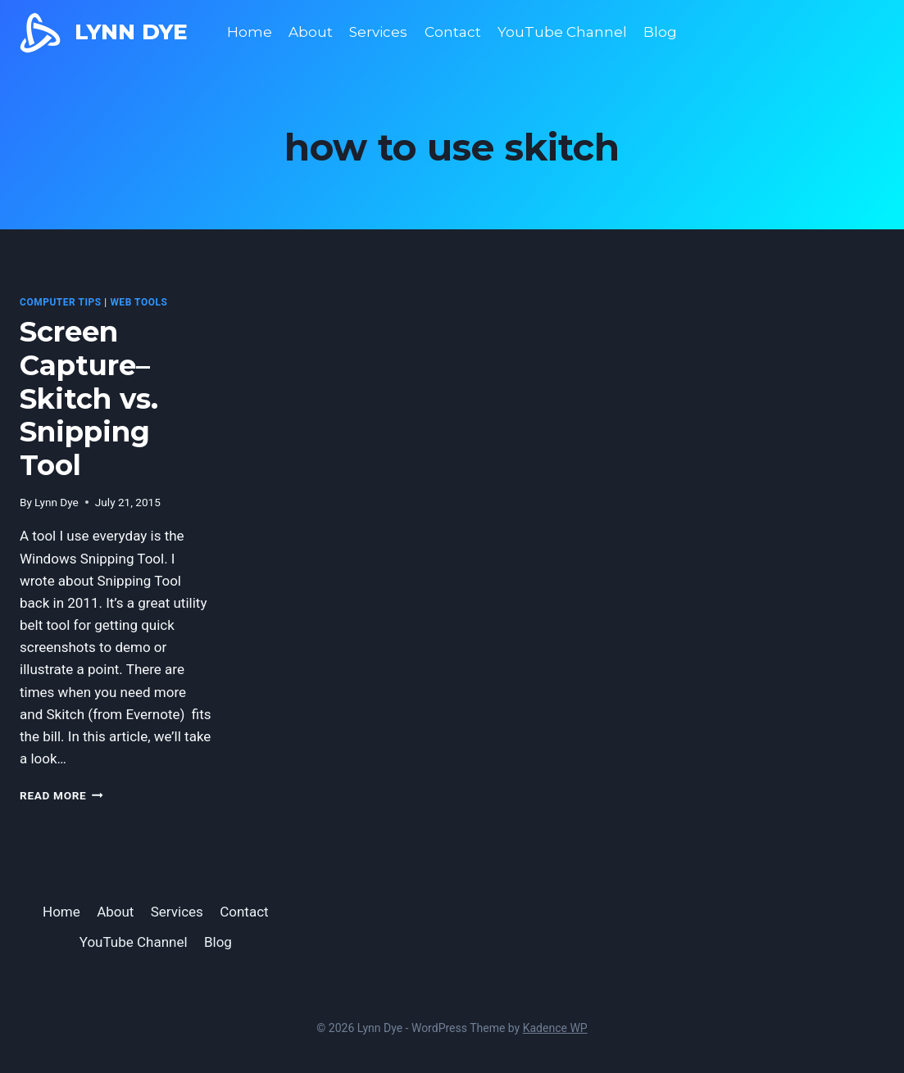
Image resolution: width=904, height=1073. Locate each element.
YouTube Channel (562, 32)
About (310, 32)
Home (249, 32)
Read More (61, 795)
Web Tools (138, 302)
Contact (453, 32)
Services (378, 32)
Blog (660, 32)
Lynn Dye (56, 502)
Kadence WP (555, 1028)
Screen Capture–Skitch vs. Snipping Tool (89, 398)
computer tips (61, 302)
